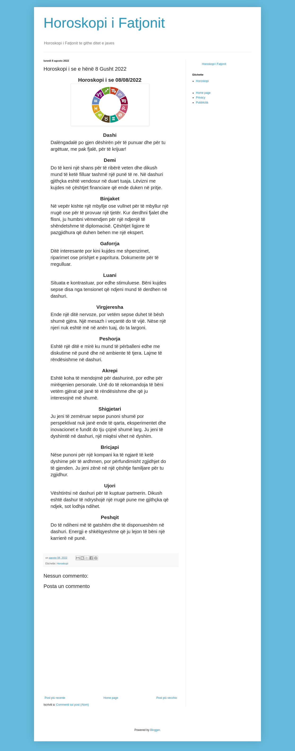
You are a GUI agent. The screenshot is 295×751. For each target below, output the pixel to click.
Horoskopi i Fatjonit (104, 23)
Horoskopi (62, 563)
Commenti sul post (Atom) (72, 704)
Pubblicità (202, 102)
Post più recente (55, 698)
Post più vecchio (166, 698)
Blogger (155, 730)
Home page (111, 698)
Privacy (200, 97)
